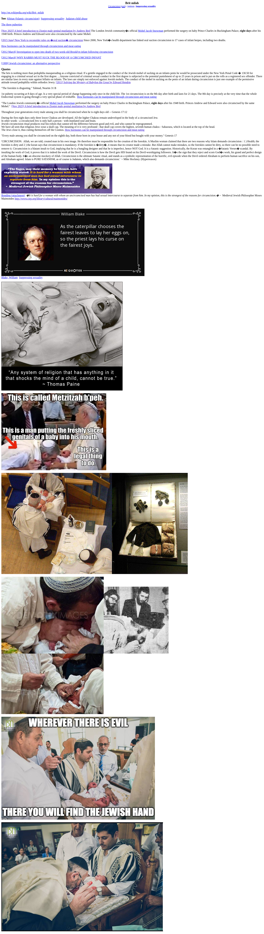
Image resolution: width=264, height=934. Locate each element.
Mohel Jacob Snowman (150, 30)
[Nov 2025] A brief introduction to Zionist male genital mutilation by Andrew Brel (45, 30)
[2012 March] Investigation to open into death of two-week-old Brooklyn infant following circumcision (57, 51)
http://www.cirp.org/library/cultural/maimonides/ (41, 198)
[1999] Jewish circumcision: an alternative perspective (30, 63)
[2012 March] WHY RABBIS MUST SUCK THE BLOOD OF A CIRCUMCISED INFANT (51, 57)
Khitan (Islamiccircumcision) (23, 18)
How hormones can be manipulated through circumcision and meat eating (41, 46)
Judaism (131, 6)
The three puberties (11, 24)
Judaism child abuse (76, 18)
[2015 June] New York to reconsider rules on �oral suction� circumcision (42, 40)
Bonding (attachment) (13, 195)
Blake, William (9, 277)
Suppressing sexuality (146, 6)
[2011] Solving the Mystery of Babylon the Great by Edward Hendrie (93, 82)
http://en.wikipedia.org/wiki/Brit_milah (22, 12)
